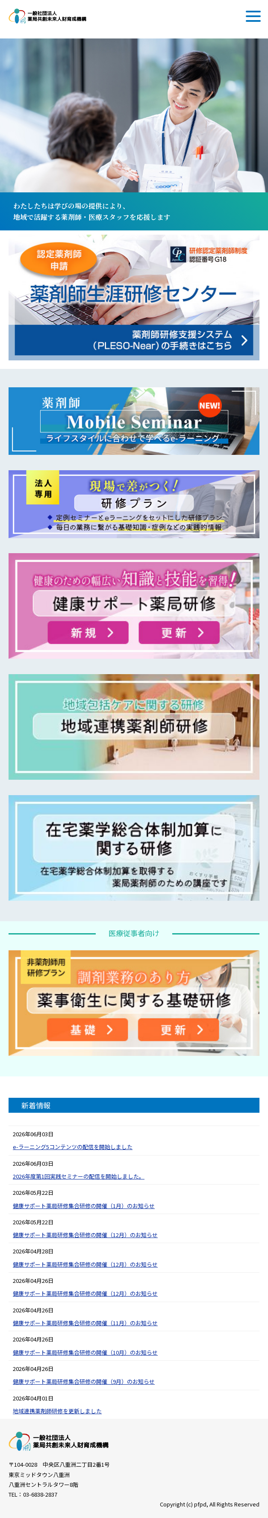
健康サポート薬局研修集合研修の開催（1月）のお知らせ (84, 1206)
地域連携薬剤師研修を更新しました (57, 1411)
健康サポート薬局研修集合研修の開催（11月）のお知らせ (85, 1323)
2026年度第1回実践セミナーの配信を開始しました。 (78, 1176)
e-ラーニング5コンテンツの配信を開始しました (73, 1147)
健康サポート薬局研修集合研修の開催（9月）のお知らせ (84, 1381)
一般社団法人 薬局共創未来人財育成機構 (47, 16)
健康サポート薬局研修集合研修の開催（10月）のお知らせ (85, 1352)
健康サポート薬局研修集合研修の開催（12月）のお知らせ (85, 1235)
